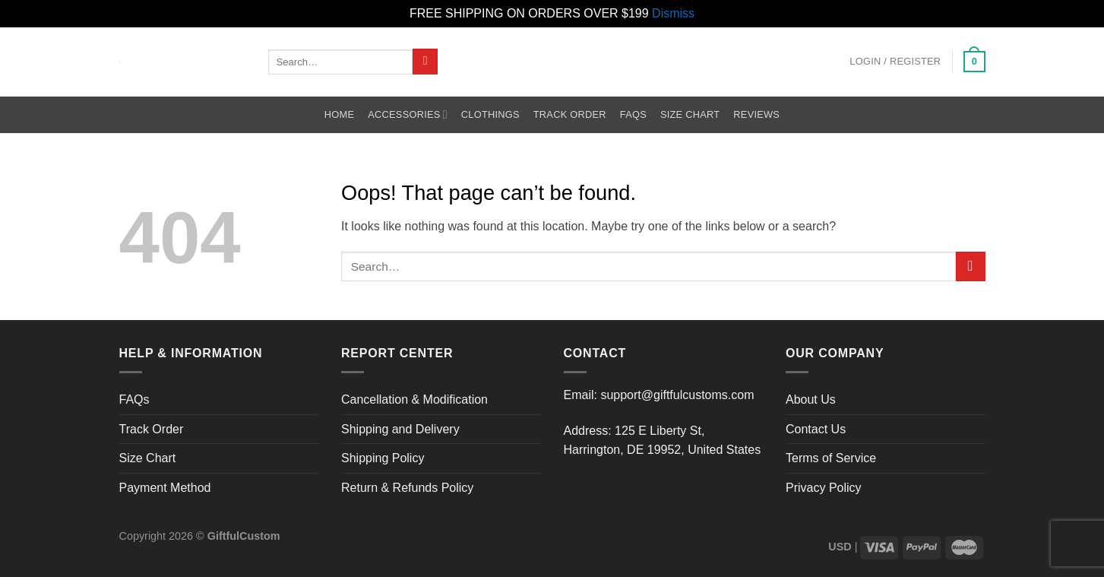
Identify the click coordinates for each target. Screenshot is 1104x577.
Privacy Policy (824, 487)
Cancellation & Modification (414, 399)
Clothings (490, 114)
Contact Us (816, 429)
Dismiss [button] (673, 13)
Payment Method (165, 487)
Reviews (756, 114)
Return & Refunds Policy (407, 487)
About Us (811, 399)
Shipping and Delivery (400, 429)
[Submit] (425, 62)
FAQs (633, 114)
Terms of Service (831, 458)
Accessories (408, 114)
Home (339, 114)
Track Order (569, 114)
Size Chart (690, 114)
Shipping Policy (382, 458)
